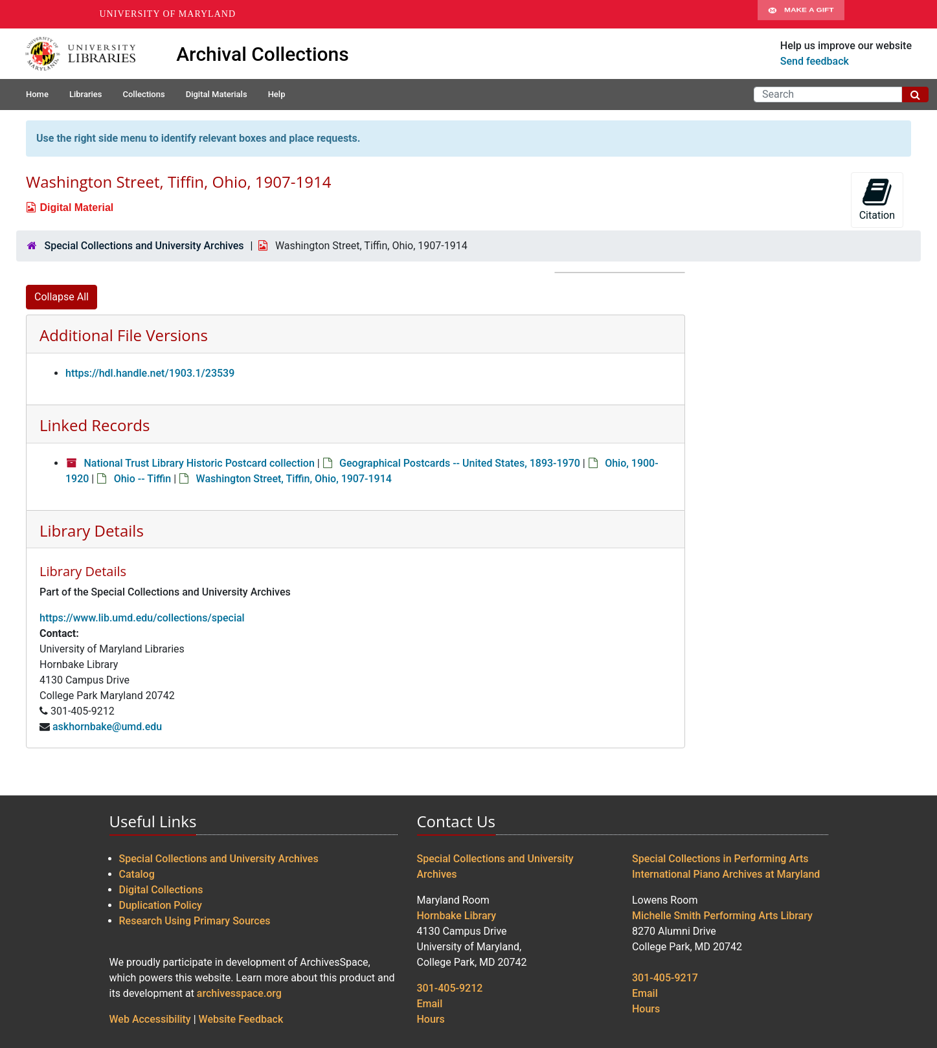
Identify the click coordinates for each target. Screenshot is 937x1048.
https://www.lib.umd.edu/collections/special (142, 618)
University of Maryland (168, 14)
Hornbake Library (457, 915)
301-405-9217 (665, 978)
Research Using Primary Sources (195, 921)
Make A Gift (801, 14)
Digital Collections (161, 890)
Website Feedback (241, 1019)
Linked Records (95, 425)
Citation (877, 199)
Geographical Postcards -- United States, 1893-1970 (459, 463)
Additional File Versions (124, 335)
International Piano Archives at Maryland (726, 874)
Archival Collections (262, 54)
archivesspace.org (239, 993)
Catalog (137, 874)
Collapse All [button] (61, 297)
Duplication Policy (160, 905)
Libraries (85, 94)
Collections (143, 94)
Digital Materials (216, 94)
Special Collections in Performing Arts (720, 859)
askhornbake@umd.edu (107, 726)
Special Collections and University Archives (143, 246)
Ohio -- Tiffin (143, 479)
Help (277, 94)
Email (430, 1004)
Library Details (92, 530)
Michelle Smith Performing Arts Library (722, 915)
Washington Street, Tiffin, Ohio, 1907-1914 (294, 479)
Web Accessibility (150, 1019)
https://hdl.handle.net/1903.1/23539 (149, 373)
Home (37, 94)
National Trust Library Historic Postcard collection (199, 463)
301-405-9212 (450, 988)
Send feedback (814, 61)
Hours (431, 1019)
